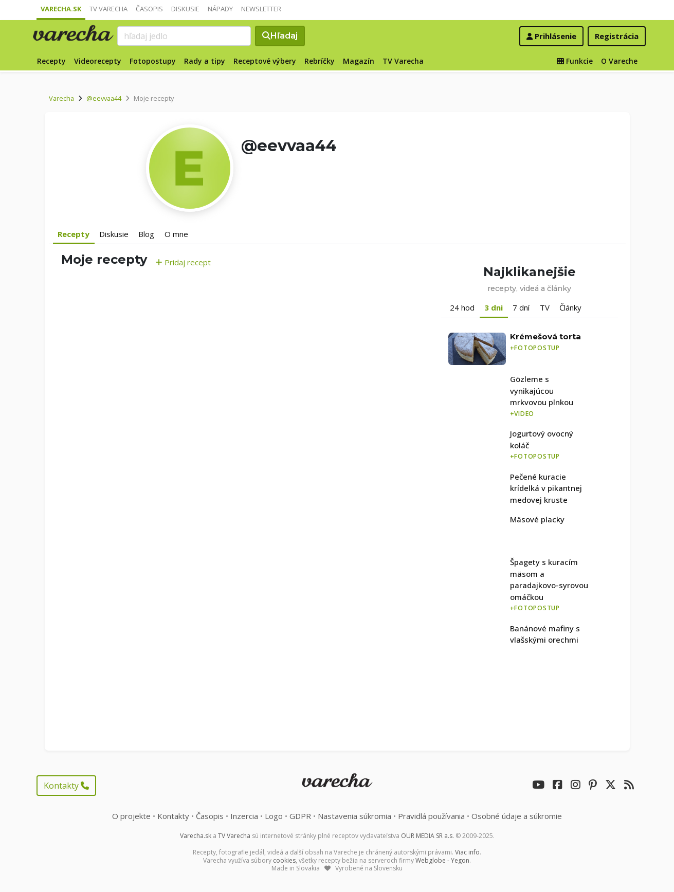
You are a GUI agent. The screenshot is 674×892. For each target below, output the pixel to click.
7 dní (521, 307)
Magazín (358, 61)
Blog (146, 234)
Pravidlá (431, 816)
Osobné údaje (516, 816)
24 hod (462, 307)
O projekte (131, 816)
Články (570, 307)
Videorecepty (97, 61)
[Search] (184, 36)
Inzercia (244, 816)
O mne (176, 234)
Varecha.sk (61, 8)
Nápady (220, 8)
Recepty (51, 61)
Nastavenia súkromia (354, 816)
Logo (274, 816)
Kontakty (66, 785)
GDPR (300, 816)
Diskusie (185, 8)
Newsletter (261, 8)
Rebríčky (319, 61)
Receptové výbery (264, 61)
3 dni (493, 307)
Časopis (149, 8)
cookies (284, 860)
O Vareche (619, 61)
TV (545, 307)
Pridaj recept (183, 262)
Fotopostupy (153, 61)
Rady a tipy (204, 61)
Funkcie (575, 61)
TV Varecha (108, 8)
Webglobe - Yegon (442, 860)
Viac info (467, 852)
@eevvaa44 (103, 98)
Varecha (61, 98)
